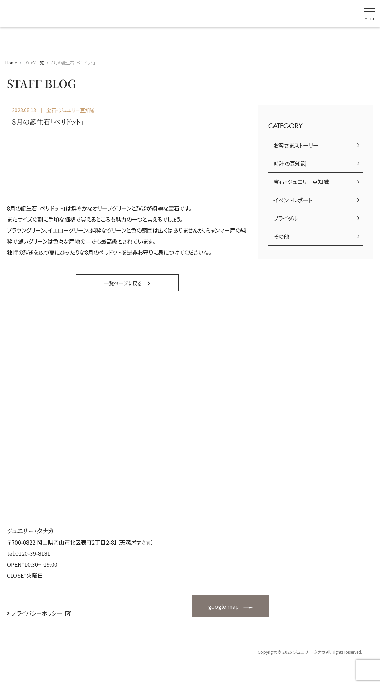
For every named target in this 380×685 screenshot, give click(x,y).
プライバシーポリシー (36, 613)
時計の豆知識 (289, 163)
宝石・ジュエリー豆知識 (301, 182)
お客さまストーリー (295, 145)
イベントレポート (292, 200)
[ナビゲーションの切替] (369, 13)
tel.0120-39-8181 (29, 553)
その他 (281, 236)
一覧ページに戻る (123, 283)
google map (223, 606)
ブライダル (285, 218)
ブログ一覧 (34, 62)
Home (11, 62)
